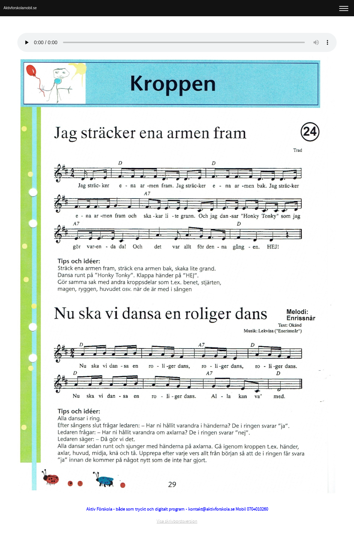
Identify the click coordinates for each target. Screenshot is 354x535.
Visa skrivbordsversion (177, 521)
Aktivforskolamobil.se (20, 8)
